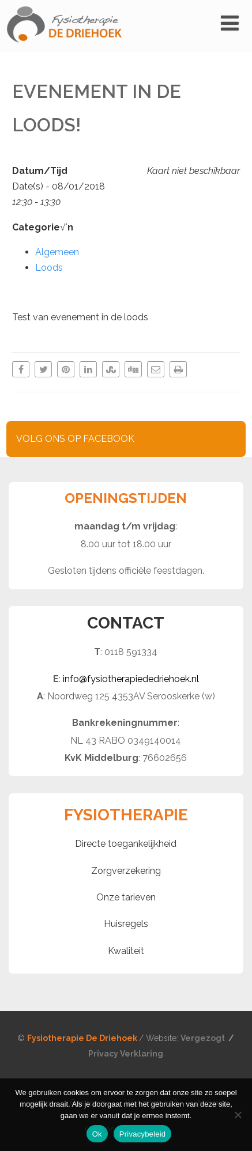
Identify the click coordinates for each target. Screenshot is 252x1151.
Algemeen (57, 252)
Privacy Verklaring (125, 1053)
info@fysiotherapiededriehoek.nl (131, 678)
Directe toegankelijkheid (125, 843)
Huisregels (126, 923)
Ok (97, 1134)
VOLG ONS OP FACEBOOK (75, 438)
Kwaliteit (126, 950)
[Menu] (230, 23)
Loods (49, 267)
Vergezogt (203, 1038)
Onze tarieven (126, 897)
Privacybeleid (142, 1134)
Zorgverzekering (126, 870)
